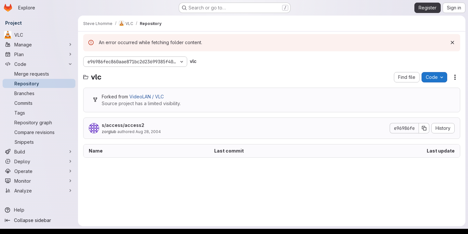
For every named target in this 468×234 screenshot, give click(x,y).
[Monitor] (39, 180)
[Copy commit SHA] (424, 128)
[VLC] (39, 34)
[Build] (39, 151)
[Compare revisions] (39, 132)
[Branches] (39, 93)
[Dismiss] (452, 42)
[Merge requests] (39, 73)
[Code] (39, 63)
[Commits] (39, 102)
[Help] (39, 210)
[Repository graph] (39, 122)
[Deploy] (39, 161)
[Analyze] (39, 190)
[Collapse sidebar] (39, 220)
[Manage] (39, 44)
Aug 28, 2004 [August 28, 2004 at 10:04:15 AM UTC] (148, 131)
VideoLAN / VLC (146, 96)
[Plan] (39, 54)
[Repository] (39, 83)
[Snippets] (39, 141)
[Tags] (39, 112)
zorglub (109, 131)
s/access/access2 (123, 125)
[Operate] (39, 171)
